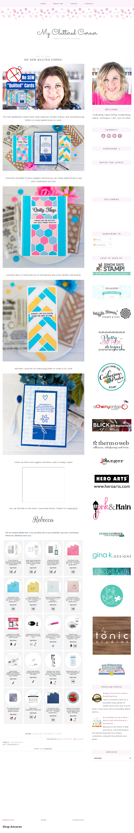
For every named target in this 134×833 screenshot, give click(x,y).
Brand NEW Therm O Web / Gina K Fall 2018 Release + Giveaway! (116, 720)
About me (58, 3)
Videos (73, 3)
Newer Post (9, 820)
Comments (100, 245)
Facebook (37, 734)
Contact (89, 3)
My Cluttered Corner (67, 33)
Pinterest (49, 734)
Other (59, 734)
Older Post (78, 820)
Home (43, 3)
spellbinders (16, 742)
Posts (97, 239)
